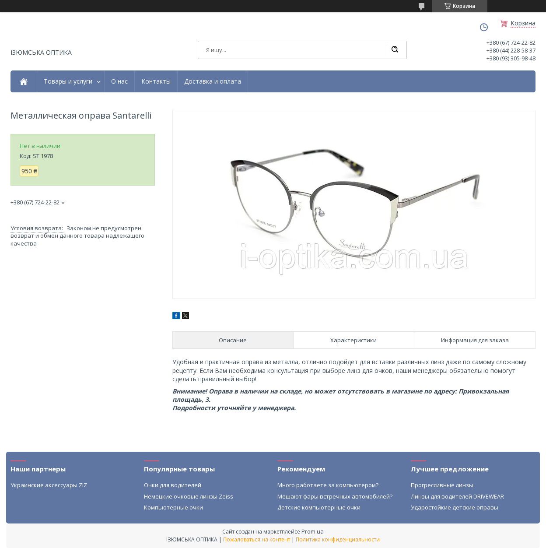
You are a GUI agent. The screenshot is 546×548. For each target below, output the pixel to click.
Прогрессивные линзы (442, 485)
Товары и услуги (68, 81)
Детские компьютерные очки (318, 507)
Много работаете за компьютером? (327, 485)
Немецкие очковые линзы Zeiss (188, 496)
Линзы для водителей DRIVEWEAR (457, 496)
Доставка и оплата (212, 81)
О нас (119, 81)
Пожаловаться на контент (256, 539)
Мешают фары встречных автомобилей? (334, 496)
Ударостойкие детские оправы (454, 507)
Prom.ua (312, 531)
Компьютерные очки (173, 507)
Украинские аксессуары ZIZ (48, 485)
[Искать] (394, 50)
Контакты (156, 81)
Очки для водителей (172, 485)
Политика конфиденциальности (338, 539)
